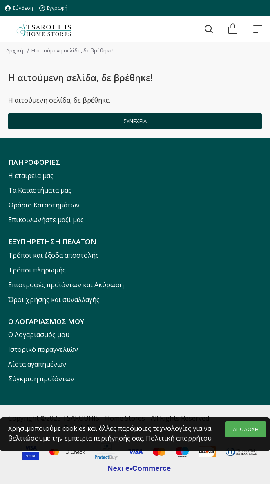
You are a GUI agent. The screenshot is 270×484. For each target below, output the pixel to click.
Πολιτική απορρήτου (179, 438)
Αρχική (14, 50)
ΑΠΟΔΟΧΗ (246, 429)
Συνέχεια (135, 121)
